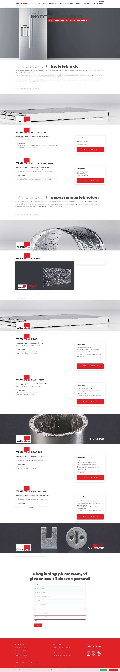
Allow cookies (104, 669)
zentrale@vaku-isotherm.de (63, 652)
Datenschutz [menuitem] (34, 662)
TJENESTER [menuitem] (78, 3)
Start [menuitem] (39, 3)
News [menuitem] (94, 3)
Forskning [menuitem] (69, 3)
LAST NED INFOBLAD (90, 149)
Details (60, 670)
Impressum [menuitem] (25, 662)
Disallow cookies (113, 669)
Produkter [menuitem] (59, 3)
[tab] (60, 109)
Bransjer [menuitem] (50, 3)
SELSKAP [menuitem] (87, 3)
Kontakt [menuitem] (100, 3)
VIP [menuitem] (44, 3)
